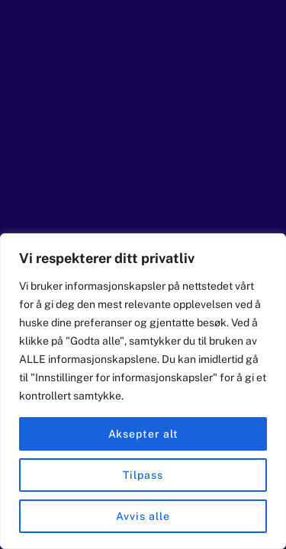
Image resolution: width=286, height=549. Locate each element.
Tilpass (142, 475)
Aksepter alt (143, 434)
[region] (143, 391)
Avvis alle (142, 516)
